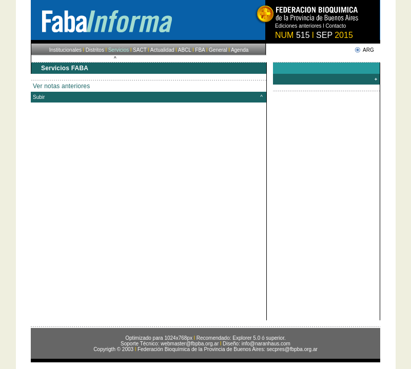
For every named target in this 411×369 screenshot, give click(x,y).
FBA (200, 50)
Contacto (335, 26)
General (218, 50)
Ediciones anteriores (298, 26)
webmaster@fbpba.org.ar (190, 343)
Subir (39, 97)
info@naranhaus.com (266, 343)
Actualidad (161, 50)
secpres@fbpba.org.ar (292, 349)
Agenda (239, 50)
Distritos (95, 50)
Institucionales (65, 50)
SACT (140, 50)
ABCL (184, 50)
